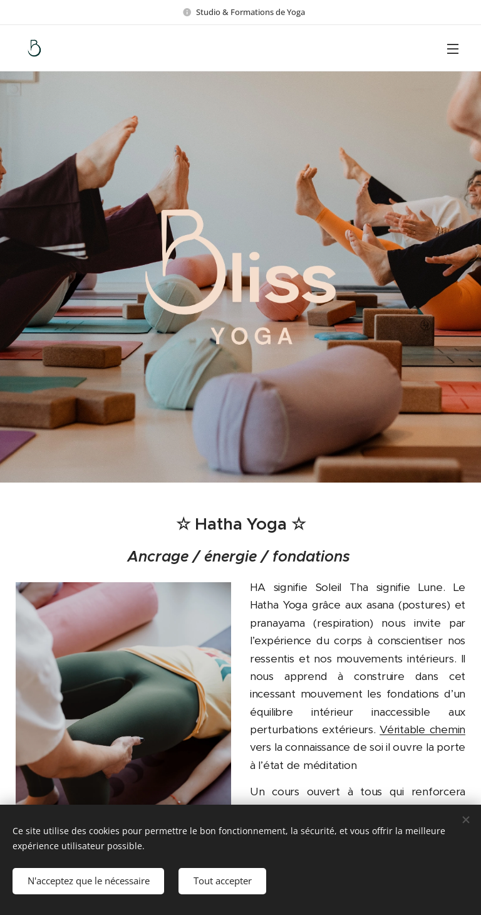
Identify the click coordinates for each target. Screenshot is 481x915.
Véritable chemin (422, 729)
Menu (452, 49)
